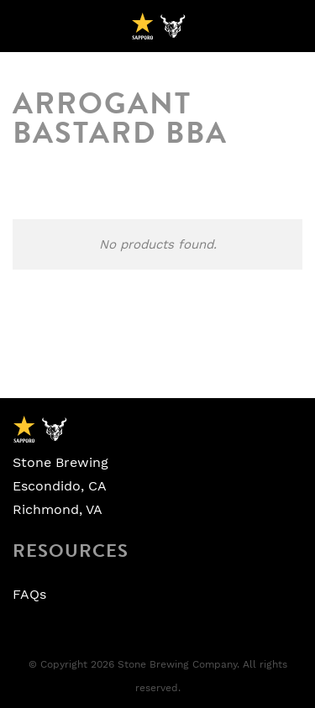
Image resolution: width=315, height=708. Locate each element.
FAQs (29, 594)
